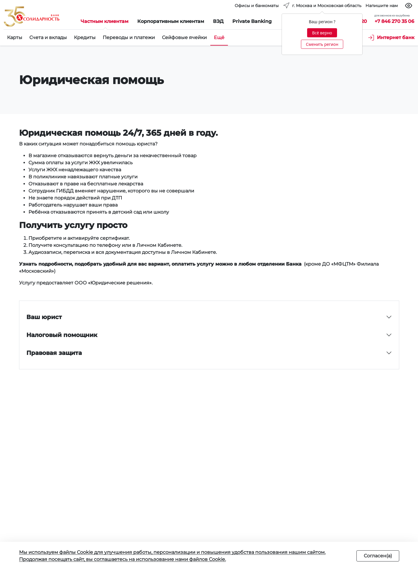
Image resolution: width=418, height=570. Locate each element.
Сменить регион (322, 44)
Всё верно (322, 33)
